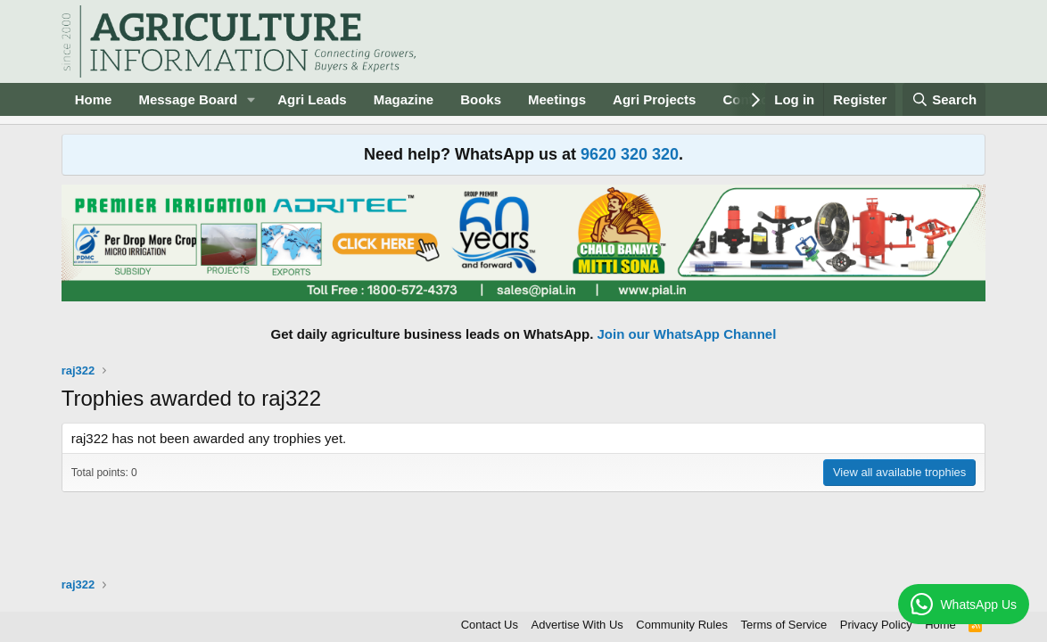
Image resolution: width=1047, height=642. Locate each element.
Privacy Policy (876, 624)
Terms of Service (783, 624)
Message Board (187, 99)
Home (93, 99)
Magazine (404, 99)
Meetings (557, 99)
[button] (251, 99)
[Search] (944, 99)
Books (480, 99)
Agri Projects (654, 99)
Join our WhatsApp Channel (687, 334)
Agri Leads (312, 99)
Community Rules (682, 624)
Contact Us (489, 624)
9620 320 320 (630, 154)
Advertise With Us (577, 624)
